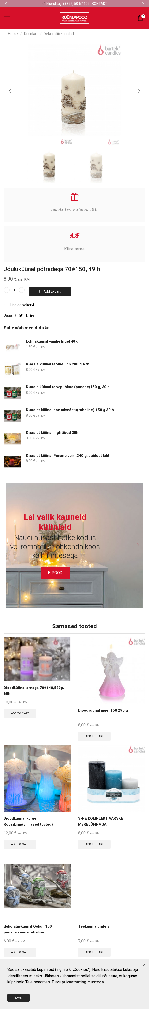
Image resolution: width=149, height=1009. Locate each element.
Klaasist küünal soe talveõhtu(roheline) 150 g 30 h (72, 407)
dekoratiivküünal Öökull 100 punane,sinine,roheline (29, 928)
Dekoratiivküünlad (58, 33)
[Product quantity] (14, 289)
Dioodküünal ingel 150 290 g (104, 708)
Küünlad (30, 33)
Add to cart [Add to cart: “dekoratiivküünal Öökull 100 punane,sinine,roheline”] (20, 951)
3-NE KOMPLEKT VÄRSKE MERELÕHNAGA (101, 819)
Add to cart (52, 290)
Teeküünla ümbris (94, 925)
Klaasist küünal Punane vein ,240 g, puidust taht (69, 453)
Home (13, 33)
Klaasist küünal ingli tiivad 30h (53, 430)
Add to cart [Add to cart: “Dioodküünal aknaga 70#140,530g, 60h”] (20, 711)
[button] (6, 3)
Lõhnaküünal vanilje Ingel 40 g (53, 338)
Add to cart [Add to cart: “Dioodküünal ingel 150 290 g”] (95, 734)
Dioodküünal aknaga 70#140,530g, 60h (35, 688)
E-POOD (55, 570)
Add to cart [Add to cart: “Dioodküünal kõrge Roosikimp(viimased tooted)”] (20, 842)
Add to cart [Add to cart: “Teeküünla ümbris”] (95, 951)
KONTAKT (99, 4)
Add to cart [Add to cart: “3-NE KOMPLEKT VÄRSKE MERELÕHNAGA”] (95, 842)
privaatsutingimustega (83, 993)
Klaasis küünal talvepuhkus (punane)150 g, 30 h (69, 384)
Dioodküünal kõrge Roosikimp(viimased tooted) (30, 819)
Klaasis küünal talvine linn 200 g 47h (59, 361)
